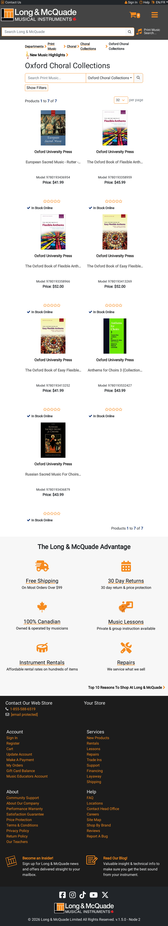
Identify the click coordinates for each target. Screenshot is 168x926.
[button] (126, 13)
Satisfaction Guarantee (25, 814)
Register (12, 743)
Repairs (93, 754)
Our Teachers (17, 842)
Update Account (19, 754)
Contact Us (11, 2)
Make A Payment (20, 760)
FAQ (90, 798)
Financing (95, 771)
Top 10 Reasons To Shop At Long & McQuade (126, 687)
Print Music (52, 46)
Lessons (93, 749)
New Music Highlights (46, 55)
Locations (95, 803)
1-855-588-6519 (20, 709)
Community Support (22, 798)
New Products (98, 738)
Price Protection (19, 820)
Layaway (94, 776)
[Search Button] (129, 31)
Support (93, 765)
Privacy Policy (17, 831)
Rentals (93, 743)
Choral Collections (88, 46)
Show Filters (36, 88)
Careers (93, 814)
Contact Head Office (103, 809)
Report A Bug (97, 836)
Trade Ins (94, 760)
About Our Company (22, 803)
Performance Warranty (24, 809)
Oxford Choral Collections (108, 78)
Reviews (93, 831)
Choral (71, 46)
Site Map (94, 820)
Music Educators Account (27, 776)
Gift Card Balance (20, 771)
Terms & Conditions (22, 825)
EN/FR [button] (158, 2)
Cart (9, 749)
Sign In (12, 738)
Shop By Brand (99, 825)
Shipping (94, 782)
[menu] (154, 13)
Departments (34, 46)
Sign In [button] (131, 2)
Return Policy (17, 836)
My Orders (14, 765)
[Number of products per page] (121, 100)
